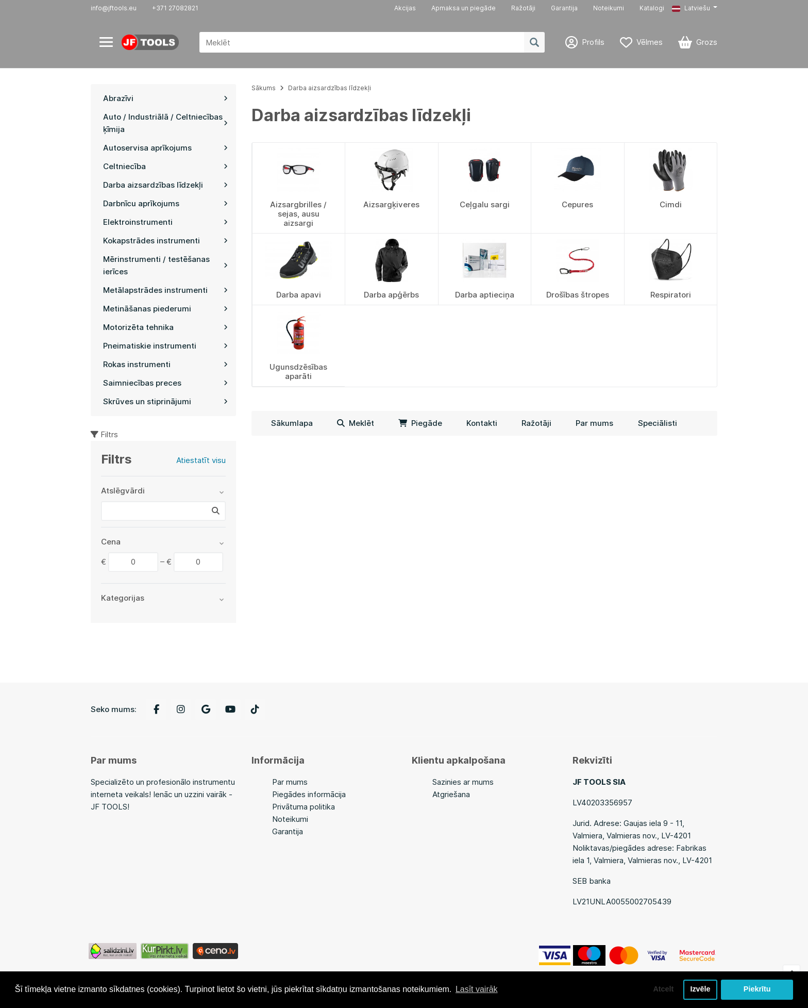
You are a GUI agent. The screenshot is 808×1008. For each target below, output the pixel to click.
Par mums (594, 423)
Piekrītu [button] (757, 989)
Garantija (564, 8)
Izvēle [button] (700, 989)
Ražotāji (523, 8)
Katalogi (651, 8)
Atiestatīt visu (201, 460)
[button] (694, 8)
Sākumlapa (292, 423)
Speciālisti (657, 423)
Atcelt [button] (663, 989)
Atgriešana (451, 794)
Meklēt (355, 423)
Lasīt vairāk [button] (477, 989)
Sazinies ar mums (463, 782)
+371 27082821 (175, 8)
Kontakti (481, 423)
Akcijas (405, 8)
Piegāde (420, 423)
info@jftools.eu (114, 8)
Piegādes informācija (309, 794)
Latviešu (691, 8)
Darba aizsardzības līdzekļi (329, 88)
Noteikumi (608, 8)
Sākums (263, 88)
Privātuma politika (303, 807)
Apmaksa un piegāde (463, 8)
